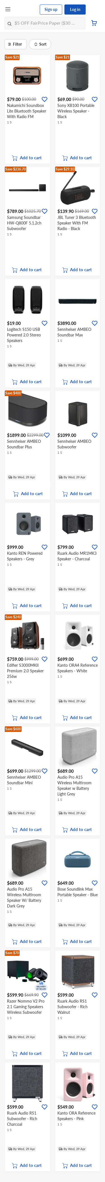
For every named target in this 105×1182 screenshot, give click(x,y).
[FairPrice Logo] (25, 9)
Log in (75, 9)
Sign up (51, 9)
